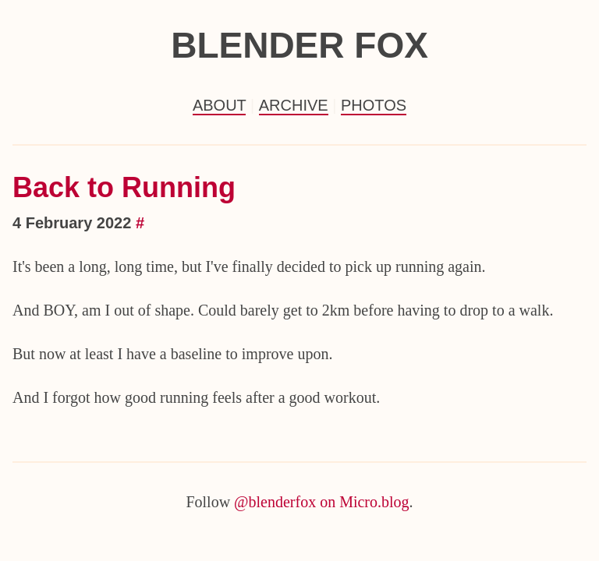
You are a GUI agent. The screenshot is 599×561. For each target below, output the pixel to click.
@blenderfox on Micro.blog (321, 501)
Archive (293, 105)
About (219, 105)
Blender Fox (299, 45)
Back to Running (124, 187)
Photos (373, 105)
